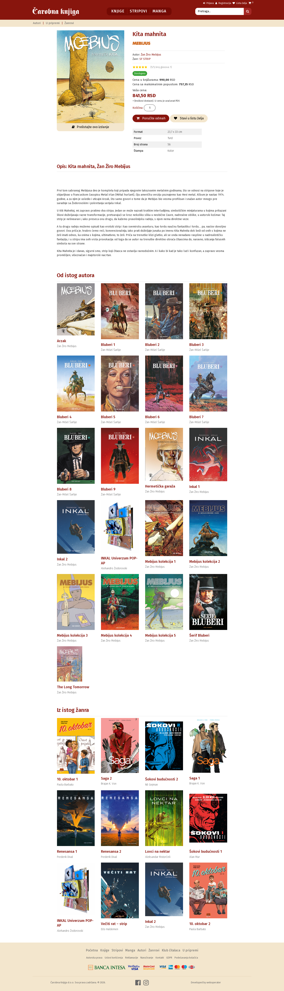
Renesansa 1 (67, 851)
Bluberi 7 (196, 417)
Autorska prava (94, 957)
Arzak (61, 341)
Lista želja (240, 3)
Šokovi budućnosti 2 (161, 779)
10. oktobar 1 (67, 779)
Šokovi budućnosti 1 (205, 851)
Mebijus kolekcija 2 (204, 561)
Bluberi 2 (152, 345)
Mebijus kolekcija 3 (72, 635)
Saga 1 (194, 778)
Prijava (208, 3)
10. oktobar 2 (199, 924)
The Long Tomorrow (73, 687)
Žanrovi (69, 23)
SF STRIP (145, 59)
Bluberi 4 (64, 417)
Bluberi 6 (152, 417)
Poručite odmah (150, 118)
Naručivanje (146, 957)
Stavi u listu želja (189, 118)
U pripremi (53, 23)
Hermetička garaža (160, 486)
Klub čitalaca (171, 950)
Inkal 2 (62, 559)
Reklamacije (131, 957)
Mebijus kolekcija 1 (160, 561)
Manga (159, 11)
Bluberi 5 (108, 417)
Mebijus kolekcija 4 (116, 635)
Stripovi (138, 11)
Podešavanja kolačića (186, 957)
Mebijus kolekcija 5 (160, 635)
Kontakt (160, 957)
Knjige (117, 11)
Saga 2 (106, 778)
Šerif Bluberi (199, 635)
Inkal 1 (194, 487)
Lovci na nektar (157, 851)
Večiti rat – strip (114, 924)
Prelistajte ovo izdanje (90, 127)
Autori (37, 23)
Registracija (223, 3)
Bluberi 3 (196, 345)
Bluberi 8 (64, 489)
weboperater (213, 982)
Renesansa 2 (111, 851)
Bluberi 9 (108, 489)
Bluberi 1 (108, 345)
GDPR (169, 957)
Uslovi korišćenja (114, 957)
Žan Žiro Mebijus (151, 54)
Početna (92, 950)
